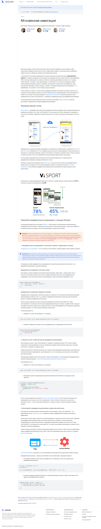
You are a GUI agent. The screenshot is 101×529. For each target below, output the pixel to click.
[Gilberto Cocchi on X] (43, 31)
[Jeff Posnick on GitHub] (61, 31)
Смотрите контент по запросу (45, 7)
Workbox (45, 224)
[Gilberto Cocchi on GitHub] (45, 31)
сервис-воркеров (63, 99)
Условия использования (7, 526)
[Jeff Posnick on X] (59, 31)
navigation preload (52, 238)
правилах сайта (46, 499)
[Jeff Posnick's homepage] (63, 31)
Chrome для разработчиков (70, 512)
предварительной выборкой (52, 94)
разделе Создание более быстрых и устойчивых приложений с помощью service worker (61, 237)
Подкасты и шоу (67, 518)
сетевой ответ (69, 238)
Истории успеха (64, 1)
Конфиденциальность (19, 526)
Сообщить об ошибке (50, 512)
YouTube (84, 514)
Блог (56, 1)
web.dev (22, 16)
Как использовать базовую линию (44, 1)
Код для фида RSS (86, 519)
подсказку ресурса (37, 413)
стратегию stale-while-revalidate (50, 398)
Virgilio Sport (47, 163)
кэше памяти (26, 151)
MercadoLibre (24, 110)
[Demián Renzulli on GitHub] (29, 31)
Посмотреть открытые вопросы (53, 514)
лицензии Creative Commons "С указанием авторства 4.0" (61, 497)
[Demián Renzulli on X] (27, 31)
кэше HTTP (77, 149)
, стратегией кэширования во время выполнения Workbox (51, 359)
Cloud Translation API (53, 11)
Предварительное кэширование (29, 248)
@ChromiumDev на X (87, 512)
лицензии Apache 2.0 (23, 499)
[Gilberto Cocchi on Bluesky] (47, 31)
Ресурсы (21, 1)
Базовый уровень (30, 1)
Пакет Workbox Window (27, 452)
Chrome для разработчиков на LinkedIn (89, 517)
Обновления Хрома (68, 514)
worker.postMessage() (26, 433)
